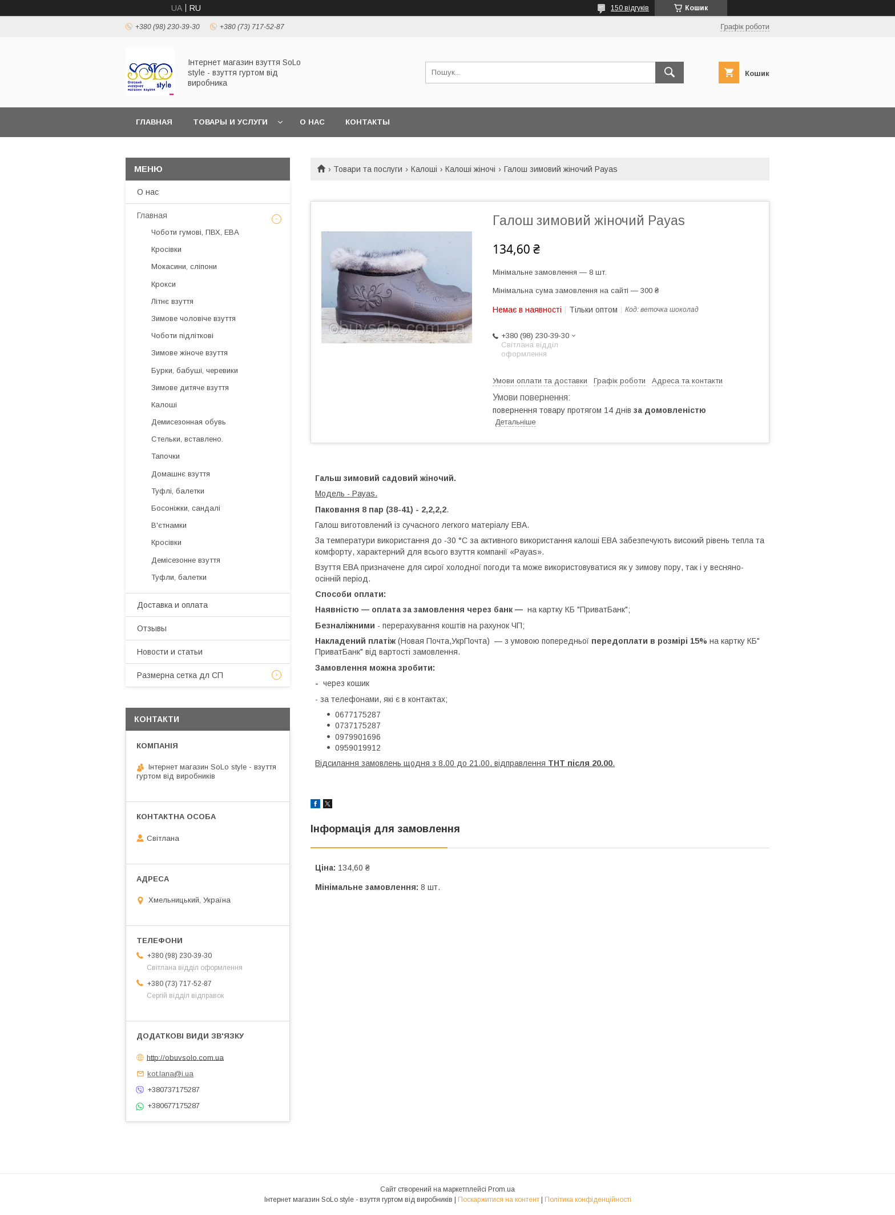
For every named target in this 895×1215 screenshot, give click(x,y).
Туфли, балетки (179, 577)
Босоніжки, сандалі (185, 508)
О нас (312, 122)
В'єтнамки (169, 525)
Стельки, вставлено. (187, 439)
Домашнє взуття (180, 474)
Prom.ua (501, 1189)
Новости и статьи (170, 651)
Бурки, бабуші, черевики (194, 370)
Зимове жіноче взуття (189, 352)
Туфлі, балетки (177, 491)
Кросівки (166, 249)
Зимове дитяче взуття (190, 387)
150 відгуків (630, 8)
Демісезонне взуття (185, 560)
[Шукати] (669, 72)
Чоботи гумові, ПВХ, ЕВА (195, 232)
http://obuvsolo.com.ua (185, 1057)
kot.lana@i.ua (170, 1073)
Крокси (163, 284)
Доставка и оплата (172, 604)
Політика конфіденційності (588, 1200)
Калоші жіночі (470, 169)
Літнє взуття (172, 301)
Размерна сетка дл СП (180, 675)
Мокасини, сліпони (184, 266)
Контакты (367, 122)
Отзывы (152, 628)
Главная (154, 122)
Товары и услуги (230, 122)
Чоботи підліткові (182, 335)
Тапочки (165, 456)
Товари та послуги (367, 169)
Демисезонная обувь (188, 422)
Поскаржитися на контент (498, 1200)
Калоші (424, 169)
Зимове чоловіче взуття (193, 318)
